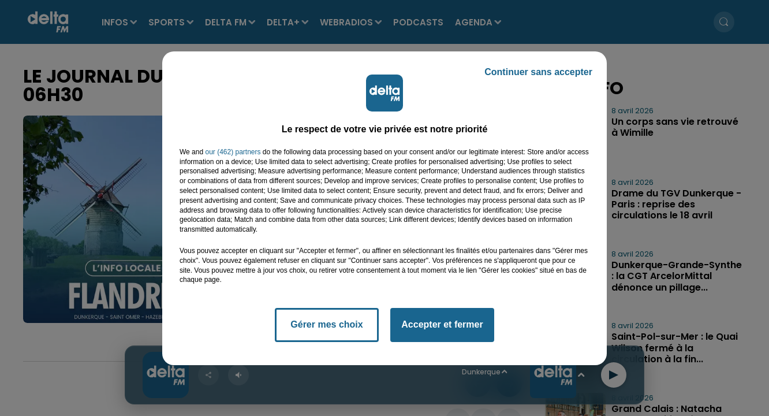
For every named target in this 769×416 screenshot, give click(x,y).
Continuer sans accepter (538, 72)
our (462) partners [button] (232, 152)
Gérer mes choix (326, 324)
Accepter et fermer (442, 324)
